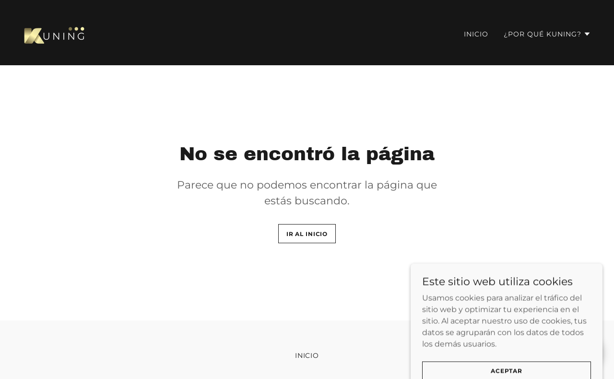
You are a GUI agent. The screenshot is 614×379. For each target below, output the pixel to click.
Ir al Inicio (307, 233)
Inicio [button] (307, 355)
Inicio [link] (476, 34)
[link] (55, 31)
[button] (547, 34)
